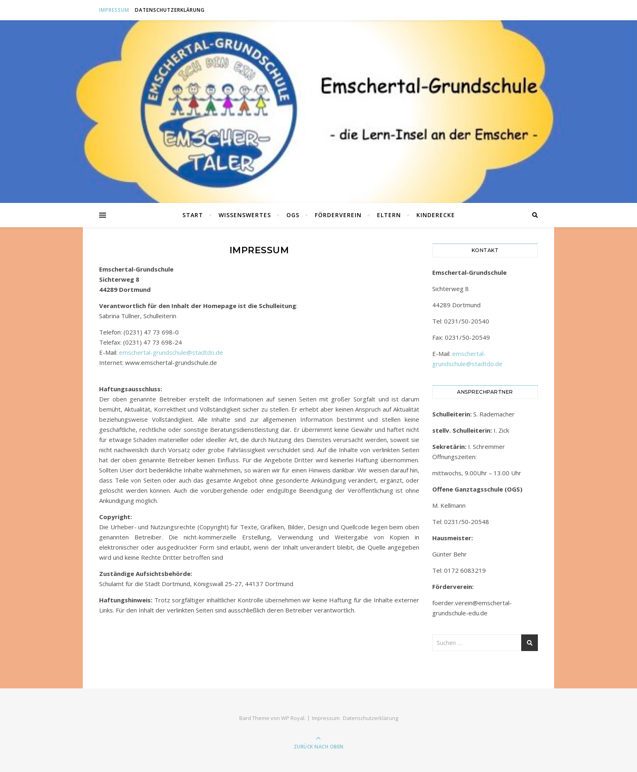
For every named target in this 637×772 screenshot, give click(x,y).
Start (192, 215)
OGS (292, 215)
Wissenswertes (245, 215)
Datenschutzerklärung (170, 9)
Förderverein (338, 215)
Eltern (389, 215)
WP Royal (292, 718)
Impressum (114, 9)
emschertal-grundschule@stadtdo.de (171, 352)
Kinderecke (435, 215)
